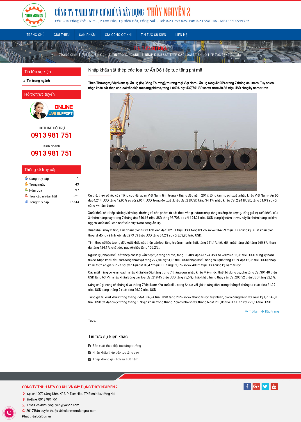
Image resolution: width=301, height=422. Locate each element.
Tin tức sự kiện (153, 35)
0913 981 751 (51, 135)
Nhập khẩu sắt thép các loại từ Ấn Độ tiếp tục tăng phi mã (193, 55)
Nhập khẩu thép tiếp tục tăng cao (113, 352)
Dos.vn (46, 416)
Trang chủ (36, 35)
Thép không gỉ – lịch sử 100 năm (113, 359)
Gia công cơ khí (118, 35)
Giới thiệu (62, 35)
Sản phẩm (87, 35)
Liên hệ (181, 35)
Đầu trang (270, 311)
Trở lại (251, 311)
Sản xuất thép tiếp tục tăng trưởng (114, 346)
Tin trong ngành (125, 55)
